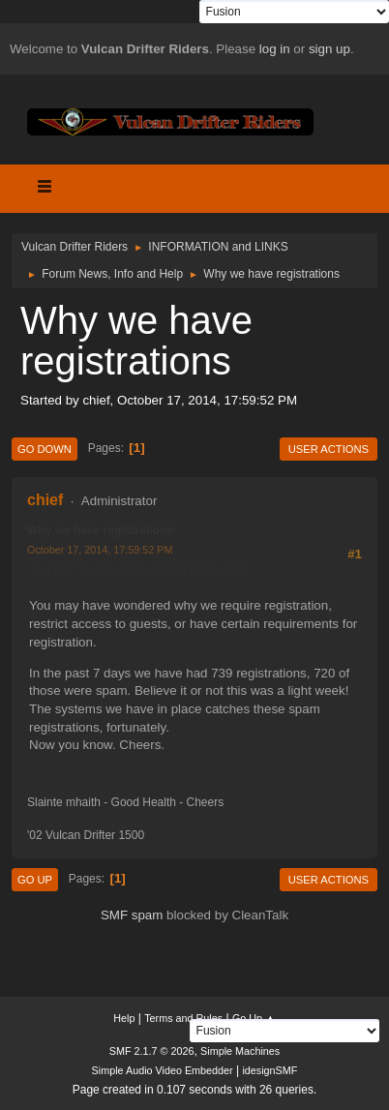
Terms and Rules (183, 1018)
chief (45, 500)
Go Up (34, 879)
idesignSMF (269, 1070)
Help (124, 1018)
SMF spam (132, 915)
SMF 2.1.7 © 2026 (151, 1051)
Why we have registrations (100, 530)
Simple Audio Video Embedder (162, 1070)
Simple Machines (240, 1051)
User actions (328, 449)
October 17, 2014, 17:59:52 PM (99, 549)
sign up (329, 49)
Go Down (44, 449)
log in (274, 49)
